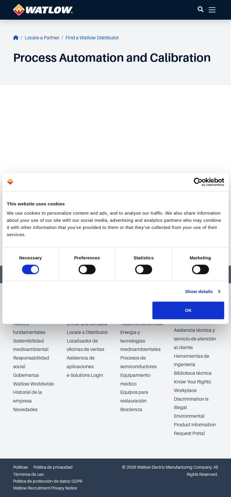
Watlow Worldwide (33, 384)
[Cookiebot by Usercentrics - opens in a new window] (198, 181)
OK (188, 310)
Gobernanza (26, 375)
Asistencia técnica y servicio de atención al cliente (195, 339)
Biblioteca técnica (193, 373)
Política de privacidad (53, 467)
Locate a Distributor (87, 332)
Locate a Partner (42, 38)
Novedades (25, 409)
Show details (199, 291)
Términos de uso (28, 474)
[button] (200, 10)
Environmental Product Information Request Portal (195, 425)
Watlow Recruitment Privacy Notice (45, 488)
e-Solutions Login (85, 375)
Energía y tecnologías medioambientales (140, 341)
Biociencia (131, 409)
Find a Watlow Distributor (92, 38)
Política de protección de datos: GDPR (47, 481)
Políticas (20, 467)
